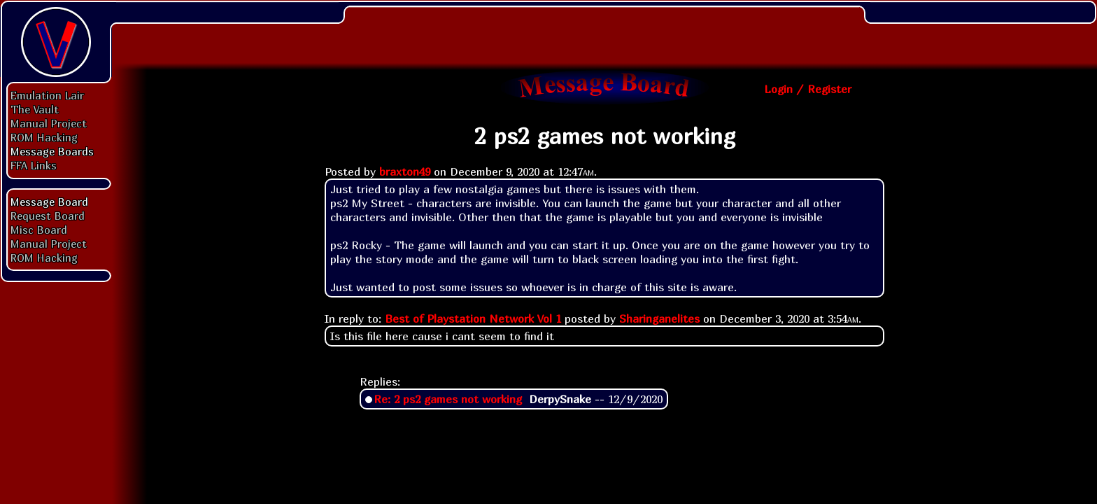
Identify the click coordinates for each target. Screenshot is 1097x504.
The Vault (34, 109)
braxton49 (404, 171)
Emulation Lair (47, 95)
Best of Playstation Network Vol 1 (473, 319)
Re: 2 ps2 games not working (448, 399)
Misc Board (38, 229)
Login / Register (807, 89)
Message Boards (52, 151)
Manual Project (48, 123)
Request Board (47, 215)
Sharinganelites (659, 319)
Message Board (49, 201)
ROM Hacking (44, 137)
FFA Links (33, 165)
